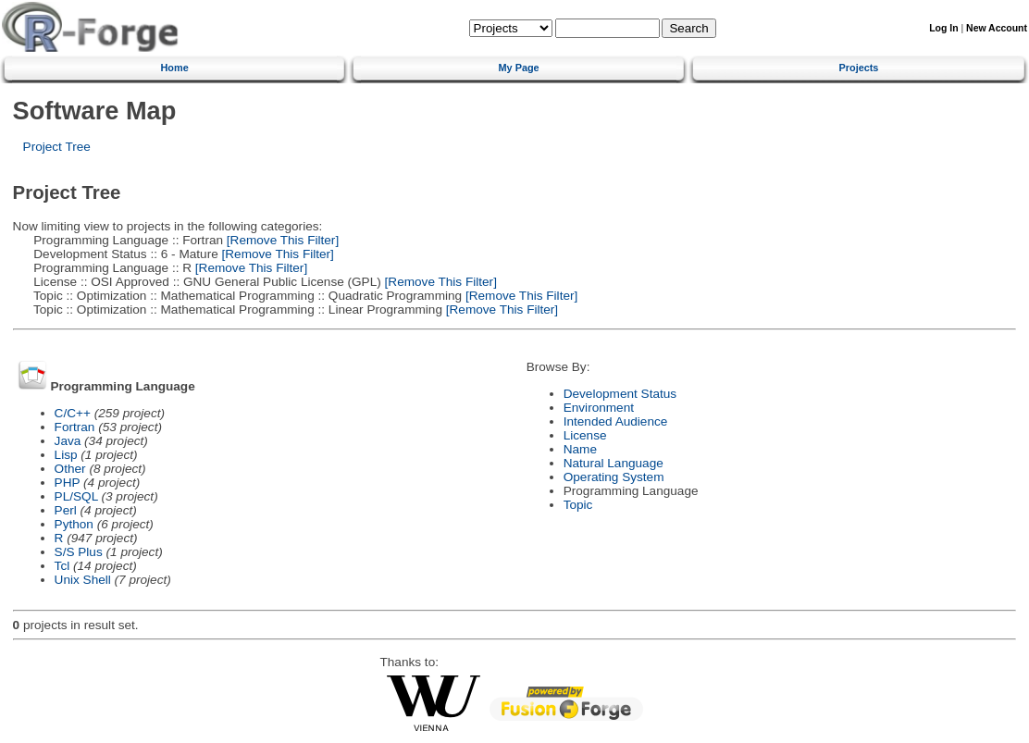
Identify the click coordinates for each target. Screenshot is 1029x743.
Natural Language (613, 463)
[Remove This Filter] (281, 240)
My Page (519, 67)
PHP (68, 482)
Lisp (66, 455)
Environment (599, 408)
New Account (996, 28)
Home (175, 67)
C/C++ (73, 413)
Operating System (614, 477)
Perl (66, 510)
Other (70, 469)
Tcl (62, 566)
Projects (859, 67)
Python (74, 524)
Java (68, 441)
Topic (578, 505)
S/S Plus (79, 552)
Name (580, 449)
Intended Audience (616, 421)
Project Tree (57, 147)
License (585, 435)
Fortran (75, 427)
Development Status (620, 394)
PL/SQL (76, 496)
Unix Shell (83, 580)
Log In (943, 28)
